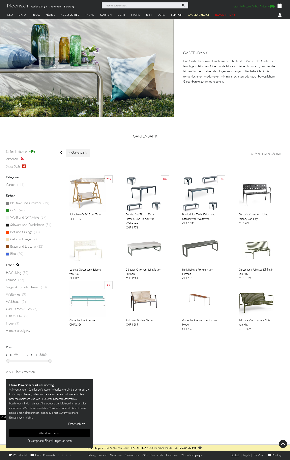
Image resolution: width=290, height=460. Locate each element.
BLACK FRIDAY (225, 14)
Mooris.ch (17, 6)
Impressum (171, 455)
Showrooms (116, 455)
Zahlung (92, 455)
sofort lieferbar (20, 151)
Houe (12, 323)
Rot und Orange (25, 232)
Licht (121, 14)
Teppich (176, 14)
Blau (16, 254)
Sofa (161, 14)
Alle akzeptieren (49, 433)
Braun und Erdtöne (26, 246)
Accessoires (70, 14)
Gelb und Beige (24, 239)
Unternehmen (132, 455)
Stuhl (135, 14)
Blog (36, 14)
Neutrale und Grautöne (29, 203)
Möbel (50, 14)
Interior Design (38, 7)
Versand (103, 455)
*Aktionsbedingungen (191, 455)
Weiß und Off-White (28, 217)
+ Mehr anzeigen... (18, 331)
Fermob (15, 280)
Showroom (55, 7)
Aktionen (16, 159)
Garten (106, 14)
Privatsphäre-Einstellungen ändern (49, 441)
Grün (17, 210)
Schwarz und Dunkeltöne (31, 225)
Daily (23, 14)
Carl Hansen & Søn (21, 309)
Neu (10, 14)
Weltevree (16, 294)
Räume (89, 14)
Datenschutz (156, 455)
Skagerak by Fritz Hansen (26, 287)
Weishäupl (16, 302)
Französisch (259, 455)
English (246, 455)
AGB (144, 455)
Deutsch (235, 455)
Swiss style (16, 166)
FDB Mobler (17, 316)
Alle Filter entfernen (266, 153)
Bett (148, 14)
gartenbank (145, 137)
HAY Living (17, 273)
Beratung (69, 7)
